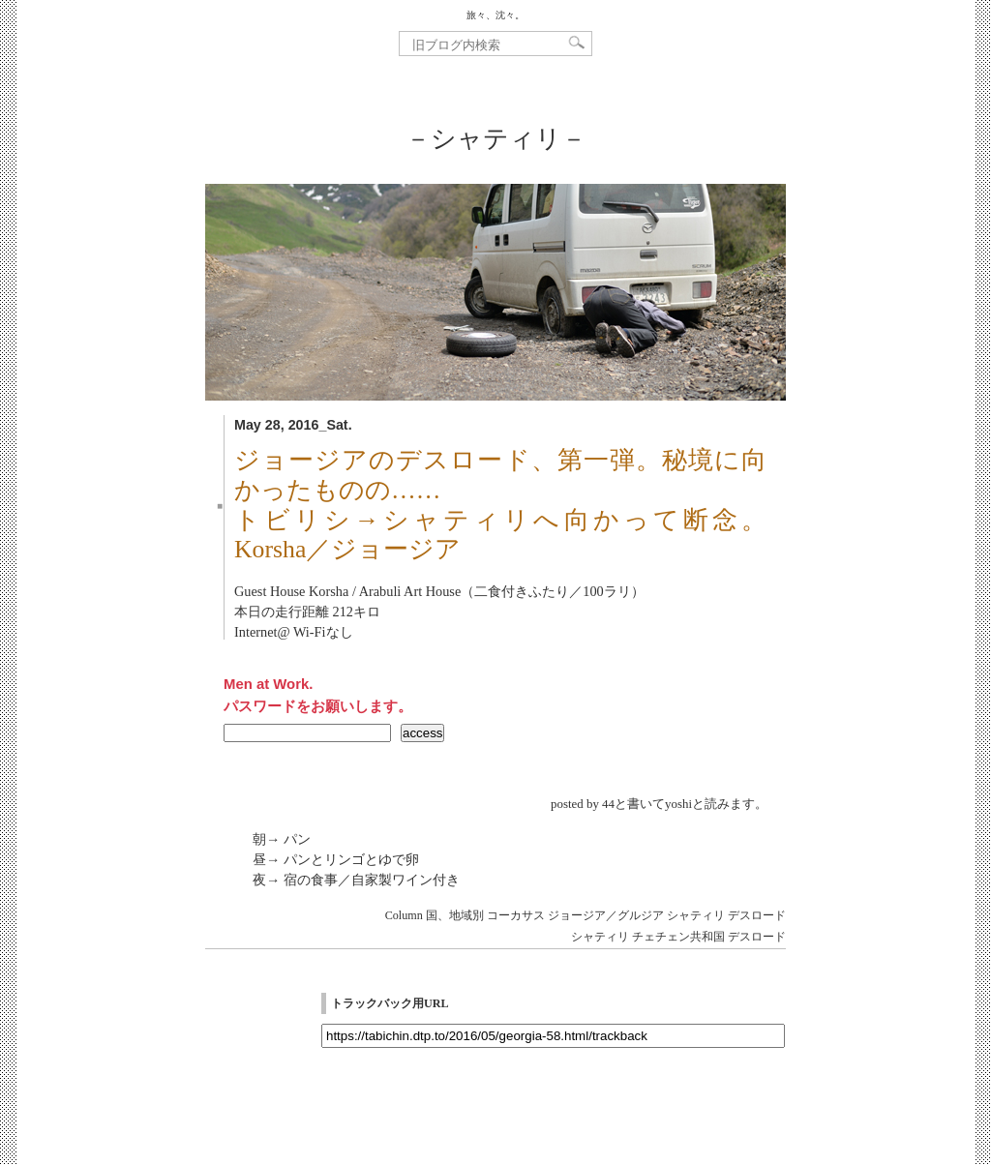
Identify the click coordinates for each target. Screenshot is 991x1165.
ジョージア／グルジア (606, 915)
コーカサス (516, 915)
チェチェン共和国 (678, 936)
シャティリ (696, 915)
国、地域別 (455, 915)
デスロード (757, 915)
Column (404, 915)
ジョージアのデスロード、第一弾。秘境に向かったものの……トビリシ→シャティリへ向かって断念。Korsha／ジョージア (500, 505)
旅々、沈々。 (495, 15)
